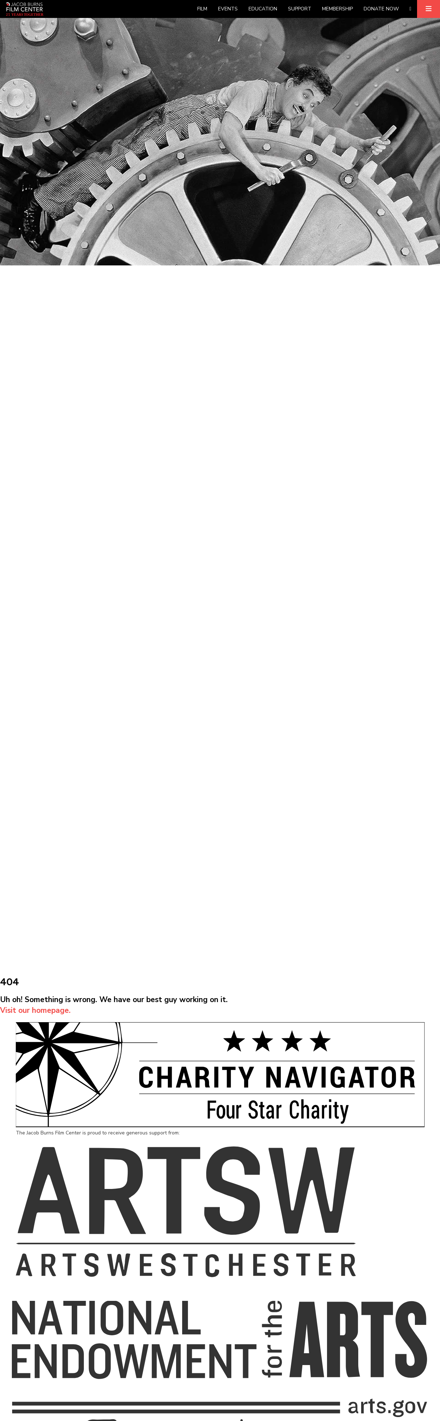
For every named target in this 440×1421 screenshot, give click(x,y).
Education (263, 8)
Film (202, 8)
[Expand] (428, 9)
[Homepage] (24, 9)
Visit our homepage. (35, 1010)
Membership (337, 8)
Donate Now (381, 8)
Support (299, 8)
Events (228, 8)
